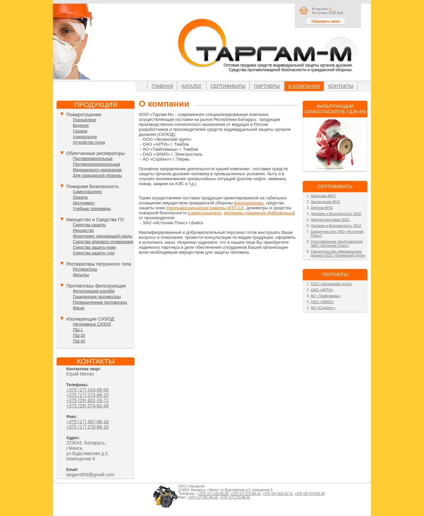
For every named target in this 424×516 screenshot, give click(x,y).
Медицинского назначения (97, 170)
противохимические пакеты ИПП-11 (205, 207)
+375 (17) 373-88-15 (87, 395)
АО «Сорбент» (323, 308)
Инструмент (84, 203)
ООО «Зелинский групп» (331, 284)
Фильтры (81, 275)
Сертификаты (228, 86)
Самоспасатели (87, 191)
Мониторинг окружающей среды (102, 236)
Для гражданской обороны (97, 175)
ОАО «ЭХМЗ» (322, 302)
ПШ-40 (79, 341)
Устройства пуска (89, 142)
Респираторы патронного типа (98, 264)
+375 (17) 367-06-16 (87, 421)
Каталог (192, 86)
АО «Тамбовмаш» (326, 296)
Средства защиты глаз (94, 253)
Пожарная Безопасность (92, 186)
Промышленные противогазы (100, 302)
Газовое (80, 131)
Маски (78, 308)
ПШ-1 (78, 330)
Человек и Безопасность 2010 (336, 214)
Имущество (83, 230)
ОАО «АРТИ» (322, 290)
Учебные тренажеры (92, 208)
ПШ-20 (79, 335)
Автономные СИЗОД (92, 324)
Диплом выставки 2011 (330, 220)
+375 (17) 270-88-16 (87, 427)
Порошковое (84, 120)
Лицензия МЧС (323, 196)
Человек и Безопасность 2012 (336, 226)
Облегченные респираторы (95, 153)
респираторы (249, 202)
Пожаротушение (83, 114)
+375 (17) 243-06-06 (87, 389)
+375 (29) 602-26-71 (87, 400)
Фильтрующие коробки (94, 291)
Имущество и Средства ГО (95, 219)
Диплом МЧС (322, 208)
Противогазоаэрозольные (96, 164)
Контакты (340, 86)
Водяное (81, 125)
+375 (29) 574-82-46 (87, 405)
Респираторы (85, 269)
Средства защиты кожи (94, 247)
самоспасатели (205, 212)
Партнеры (267, 86)
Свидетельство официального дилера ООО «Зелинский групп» (338, 253)
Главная (162, 86)
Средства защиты (89, 225)
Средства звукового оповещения (103, 241)
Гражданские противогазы (97, 296)
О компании (304, 86)
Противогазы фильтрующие (96, 285)
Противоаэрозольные (93, 158)
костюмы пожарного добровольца (258, 212)
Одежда (80, 197)
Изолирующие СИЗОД (90, 319)
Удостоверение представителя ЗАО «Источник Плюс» (337, 243)
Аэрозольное (85, 136)
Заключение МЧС (326, 202)
